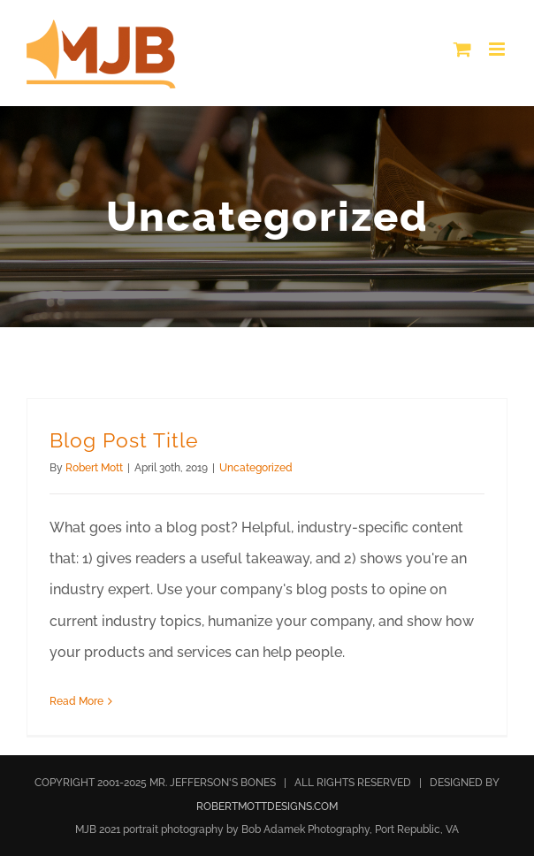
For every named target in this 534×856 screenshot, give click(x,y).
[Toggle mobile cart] (462, 49)
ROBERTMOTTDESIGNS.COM (267, 806)
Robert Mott (94, 468)
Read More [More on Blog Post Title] (76, 701)
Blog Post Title (124, 440)
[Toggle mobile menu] (498, 49)
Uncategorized (256, 468)
